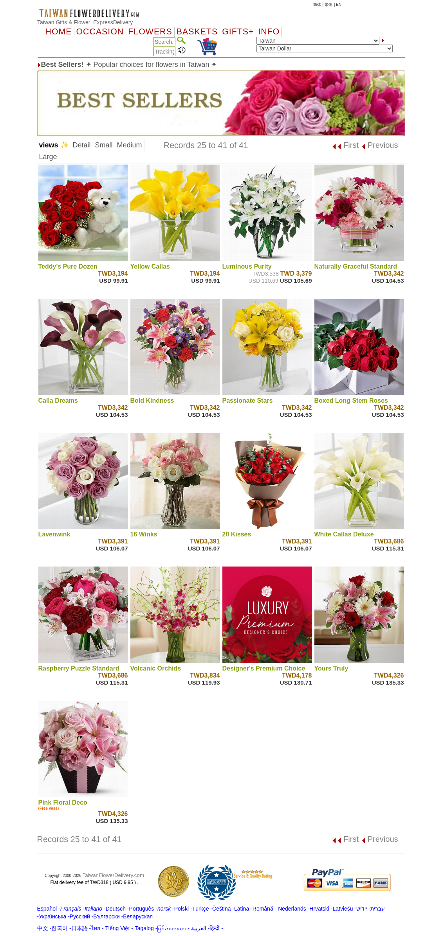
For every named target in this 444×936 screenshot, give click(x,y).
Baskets (197, 31)
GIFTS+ (238, 31)
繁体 (328, 4)
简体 (317, 4)
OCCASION (100, 31)
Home (58, 31)
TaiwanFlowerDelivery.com (113, 875)
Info (269, 31)
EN (338, 4)
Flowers (150, 31)
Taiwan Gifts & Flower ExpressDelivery (85, 22)
